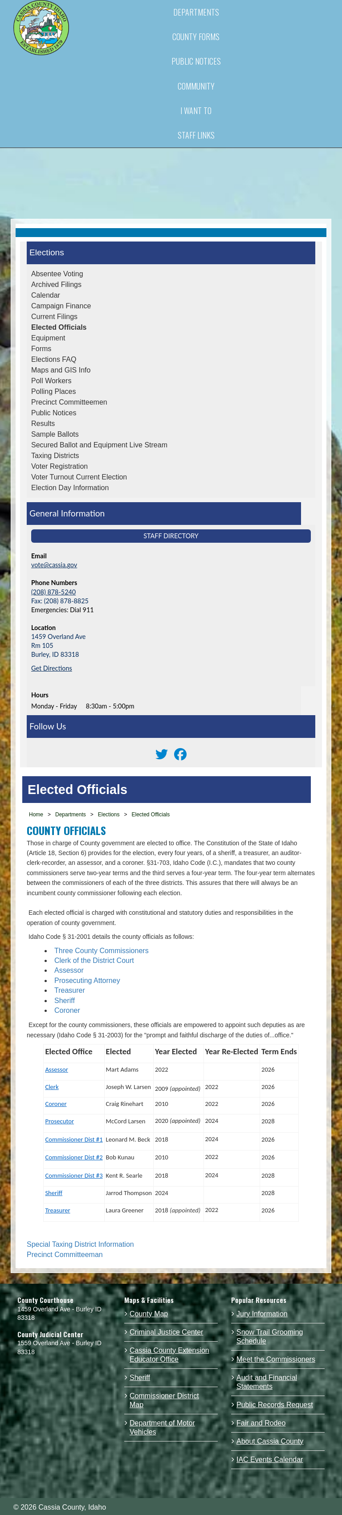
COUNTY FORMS (196, 36)
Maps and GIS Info (60, 370)
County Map (149, 1314)
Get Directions (51, 668)
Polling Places (53, 391)
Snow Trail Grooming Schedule (269, 1336)
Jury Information (262, 1314)
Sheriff (64, 1000)
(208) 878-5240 (53, 592)
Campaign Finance (61, 306)
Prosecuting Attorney (87, 980)
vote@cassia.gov (54, 565)
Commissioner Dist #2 (73, 1157)
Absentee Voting (57, 274)
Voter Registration (59, 466)
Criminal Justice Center (166, 1332)
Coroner (67, 1010)
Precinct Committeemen (69, 402)
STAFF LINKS (196, 135)
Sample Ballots (55, 434)
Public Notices (53, 413)
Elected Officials (59, 327)
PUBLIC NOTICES (196, 61)
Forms (41, 348)
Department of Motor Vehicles (162, 1427)
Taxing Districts (55, 455)
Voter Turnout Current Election (79, 477)
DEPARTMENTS (196, 12)
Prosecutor (59, 1121)
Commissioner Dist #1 (73, 1139)
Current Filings (54, 316)
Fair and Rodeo (260, 1423)
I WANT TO (196, 110)
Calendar (45, 295)
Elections (46, 252)
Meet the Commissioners (275, 1359)
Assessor (69, 970)
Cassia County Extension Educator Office (169, 1355)
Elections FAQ (53, 359)
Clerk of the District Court (94, 960)
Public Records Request (274, 1405)
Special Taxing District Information (80, 1244)
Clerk (51, 1087)
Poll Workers (51, 381)
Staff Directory (171, 536)
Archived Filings (56, 284)
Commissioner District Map (164, 1400)
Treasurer (69, 990)
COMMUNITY (196, 86)
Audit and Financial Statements (266, 1382)
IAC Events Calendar (269, 1459)
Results (43, 423)
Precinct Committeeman (65, 1254)
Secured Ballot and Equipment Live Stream (99, 445)
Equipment (48, 338)
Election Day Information (70, 487)
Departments (70, 814)
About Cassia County (269, 1441)
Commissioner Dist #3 (73, 1175)
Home (36, 814)
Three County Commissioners (101, 950)
